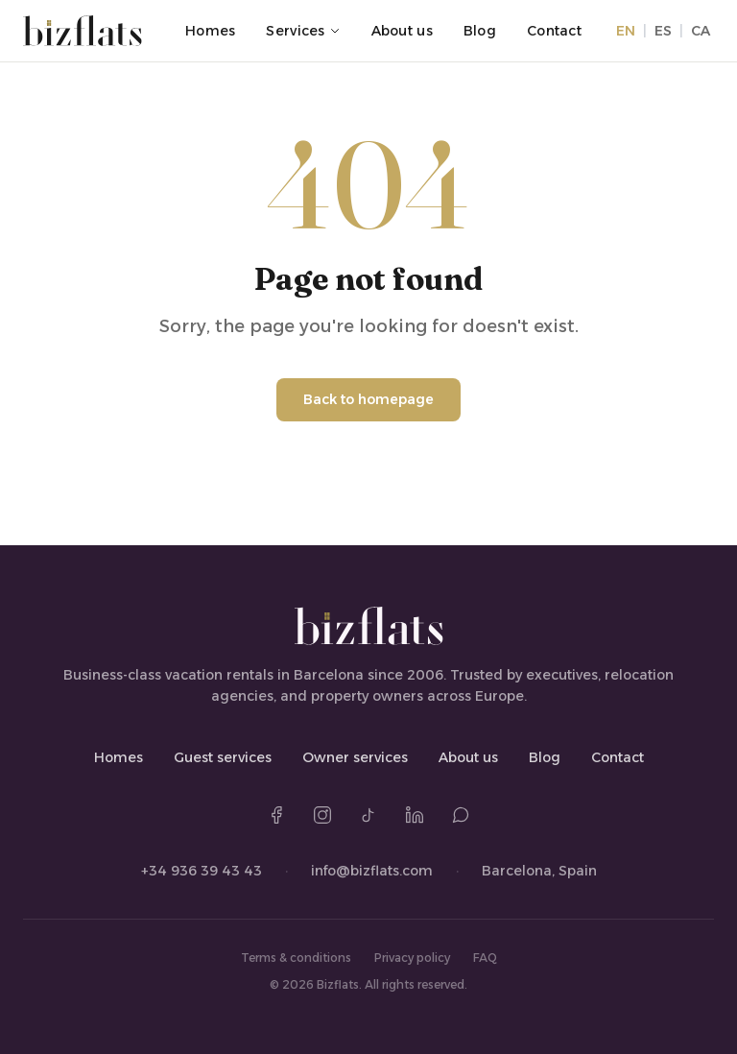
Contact (554, 30)
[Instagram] (322, 815)
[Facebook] (276, 815)
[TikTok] (368, 815)
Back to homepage (368, 399)
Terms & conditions (296, 957)
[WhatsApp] (460, 815)
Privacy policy (412, 957)
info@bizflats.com (372, 870)
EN (625, 30)
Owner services (355, 757)
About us (402, 30)
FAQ (485, 957)
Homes (210, 30)
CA (700, 30)
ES (663, 30)
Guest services (223, 757)
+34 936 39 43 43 (201, 870)
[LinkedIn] (414, 815)
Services (303, 30)
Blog (480, 30)
